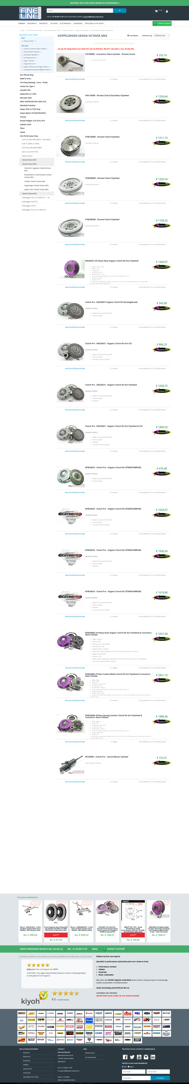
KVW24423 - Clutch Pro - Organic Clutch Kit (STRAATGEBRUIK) (113, 508)
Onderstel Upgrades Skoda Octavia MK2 (37, 169)
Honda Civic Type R (27, 86)
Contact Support (114, 870)
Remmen (21, 23)
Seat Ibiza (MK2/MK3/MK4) (32, 147)
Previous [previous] (24, 895)
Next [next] (89, 895)
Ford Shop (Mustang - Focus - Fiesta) (33, 82)
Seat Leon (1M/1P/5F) (30, 152)
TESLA (22, 128)
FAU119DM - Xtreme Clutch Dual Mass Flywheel (107, 95)
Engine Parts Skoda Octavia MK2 (36, 189)
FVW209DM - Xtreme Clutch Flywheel (102, 219)
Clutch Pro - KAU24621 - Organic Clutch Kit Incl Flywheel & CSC (114, 426)
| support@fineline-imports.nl (92, 17)
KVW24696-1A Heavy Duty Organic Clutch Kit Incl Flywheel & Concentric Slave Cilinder (118, 633)
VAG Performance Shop (29, 136)
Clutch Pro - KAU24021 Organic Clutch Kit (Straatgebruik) (111, 302)
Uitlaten (53, 23)
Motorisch (32, 23)
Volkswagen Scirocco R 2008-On (34, 210)
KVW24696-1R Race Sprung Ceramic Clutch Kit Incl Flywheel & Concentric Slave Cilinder (113, 716)
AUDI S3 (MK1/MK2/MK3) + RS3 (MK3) (36, 139)
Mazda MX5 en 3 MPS (28, 94)
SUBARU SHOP (25, 124)
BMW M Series (25, 78)
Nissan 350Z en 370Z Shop (30, 109)
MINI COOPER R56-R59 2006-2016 (33, 101)
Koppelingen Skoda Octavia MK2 (36, 185)
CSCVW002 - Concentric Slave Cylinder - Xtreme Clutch (110, 54)
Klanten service (90, 974)
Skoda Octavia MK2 (29, 164)
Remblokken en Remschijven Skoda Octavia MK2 (37, 176)
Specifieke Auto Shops (94, 23)
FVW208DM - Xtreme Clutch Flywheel (102, 178)
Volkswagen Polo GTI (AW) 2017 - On (36, 197)
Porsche (23, 117)
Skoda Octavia (27, 156)
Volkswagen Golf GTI (29, 201)
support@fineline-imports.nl (69, 992)
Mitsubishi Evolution (27, 105)
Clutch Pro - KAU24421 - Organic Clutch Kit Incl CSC (108, 343)
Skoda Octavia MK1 (29, 160)
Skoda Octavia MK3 (29, 193)
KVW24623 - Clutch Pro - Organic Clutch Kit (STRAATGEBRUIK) (113, 591)
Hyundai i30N (25, 90)
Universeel (78, 23)
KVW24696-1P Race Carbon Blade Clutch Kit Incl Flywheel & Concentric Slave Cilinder (117, 675)
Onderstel (43, 23)
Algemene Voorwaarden (25, 1005)
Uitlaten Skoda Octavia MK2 (34, 181)
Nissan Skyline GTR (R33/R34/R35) (33, 113)
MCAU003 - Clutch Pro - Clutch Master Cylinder (106, 756)
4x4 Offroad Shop (26, 75)
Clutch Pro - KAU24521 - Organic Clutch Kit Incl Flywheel (111, 384)
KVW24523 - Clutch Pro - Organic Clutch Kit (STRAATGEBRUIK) (113, 550)
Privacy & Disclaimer (88, 1005)
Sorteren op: (156, 35)
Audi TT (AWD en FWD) (30, 143)
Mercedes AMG (26, 98)
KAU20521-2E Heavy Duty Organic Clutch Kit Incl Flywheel (111, 260)
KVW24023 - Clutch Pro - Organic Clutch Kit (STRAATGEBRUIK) (113, 467)
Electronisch (65, 23)
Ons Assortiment (90, 978)
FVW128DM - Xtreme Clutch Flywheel (102, 136)
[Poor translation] (17, 1022)
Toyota (22, 132)
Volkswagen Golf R (29, 206)
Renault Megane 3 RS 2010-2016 (32, 121)
